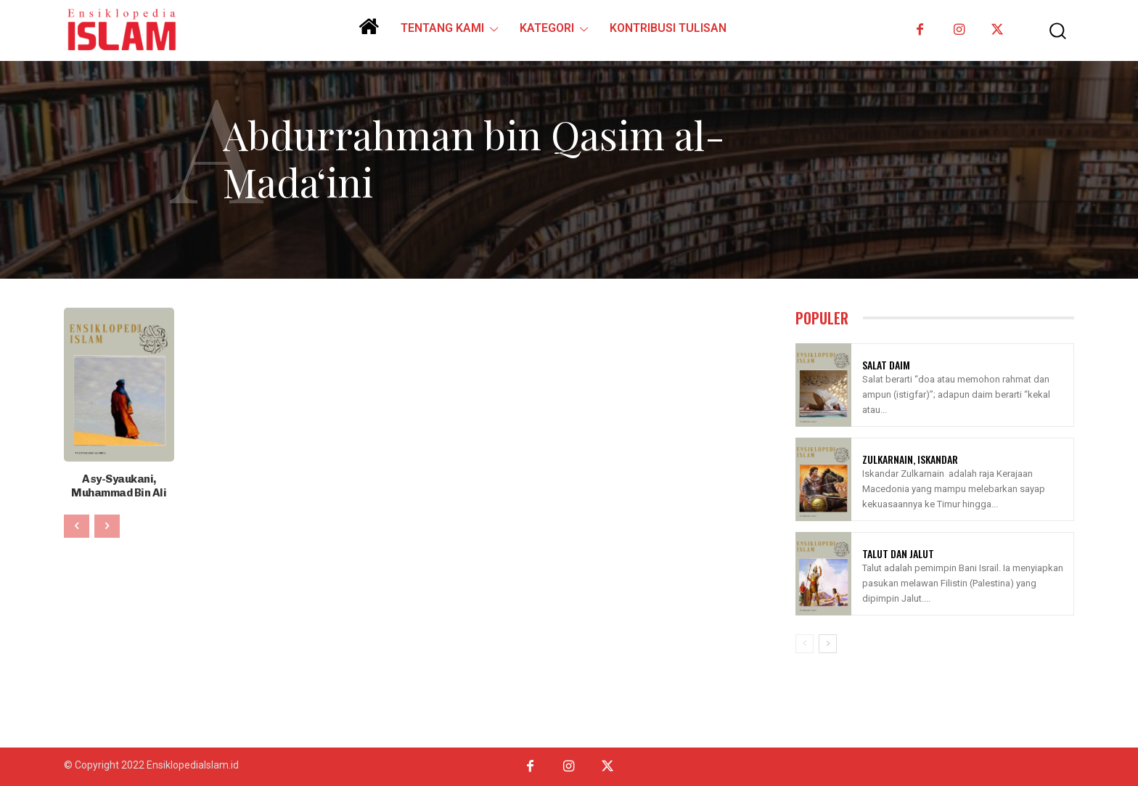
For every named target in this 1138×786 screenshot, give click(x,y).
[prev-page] (76, 523)
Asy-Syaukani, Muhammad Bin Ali (119, 484)
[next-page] (828, 643)
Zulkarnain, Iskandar (910, 459)
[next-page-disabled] (107, 523)
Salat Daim (886, 364)
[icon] (368, 32)
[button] (1047, 31)
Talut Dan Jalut (898, 553)
